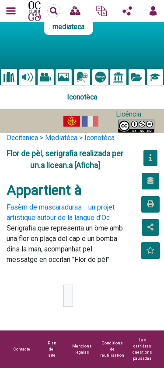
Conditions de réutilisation (112, 349)
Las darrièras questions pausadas (142, 349)
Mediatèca (61, 138)
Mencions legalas (82, 349)
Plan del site (52, 349)
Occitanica (22, 138)
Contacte (22, 349)
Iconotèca (99, 138)
